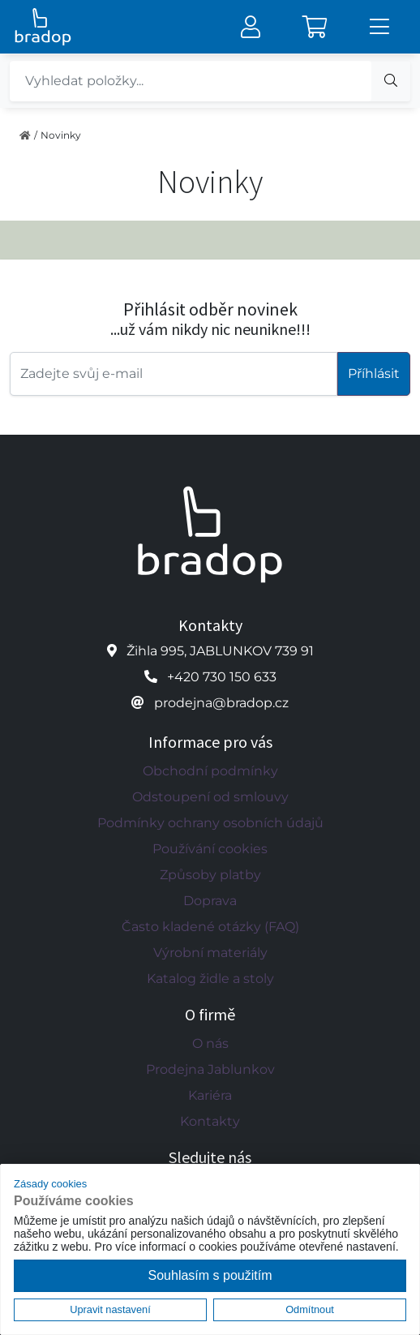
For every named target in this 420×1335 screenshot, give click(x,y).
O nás (210, 1043)
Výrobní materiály (210, 952)
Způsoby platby (210, 874)
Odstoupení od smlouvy (210, 797)
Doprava (210, 900)
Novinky (61, 135)
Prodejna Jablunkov (210, 1069)
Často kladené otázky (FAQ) (210, 926)
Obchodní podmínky (210, 771)
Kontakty (210, 1121)
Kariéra (210, 1095)
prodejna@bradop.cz (221, 702)
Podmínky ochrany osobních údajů (210, 823)
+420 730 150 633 (221, 677)
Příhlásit (374, 373)
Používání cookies (210, 848)
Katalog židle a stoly (210, 978)
